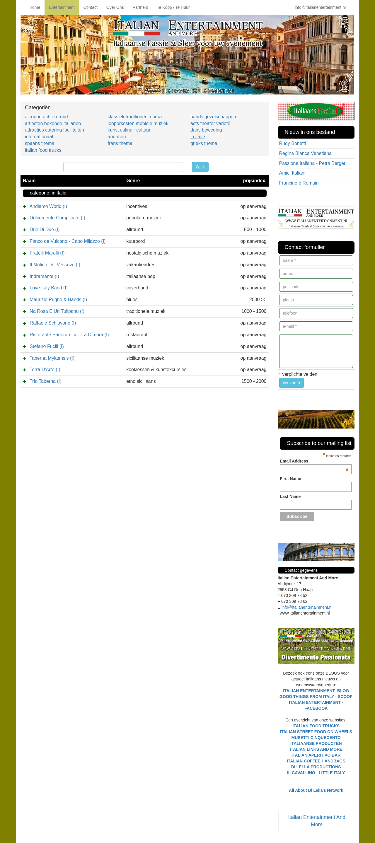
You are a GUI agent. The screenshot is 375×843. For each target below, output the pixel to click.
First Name (290, 478)
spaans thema (39, 143)
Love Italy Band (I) (49, 287)
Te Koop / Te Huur (173, 7)
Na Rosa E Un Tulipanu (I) (57, 311)
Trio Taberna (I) (45, 381)
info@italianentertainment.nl (320, 7)
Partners (140, 7)
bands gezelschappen (213, 116)
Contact (90, 7)
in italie (197, 136)
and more (117, 136)
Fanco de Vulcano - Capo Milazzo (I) (67, 241)
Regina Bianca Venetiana (305, 153)
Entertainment (61, 7)
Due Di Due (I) (44, 229)
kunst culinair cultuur (129, 129)
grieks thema (203, 143)
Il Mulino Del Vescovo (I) (55, 264)
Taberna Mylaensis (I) (52, 358)
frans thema (120, 143)
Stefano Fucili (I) (47, 346)
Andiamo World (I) (48, 206)
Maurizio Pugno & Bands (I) (58, 299)
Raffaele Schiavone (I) (53, 322)
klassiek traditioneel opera (135, 116)
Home (34, 7)
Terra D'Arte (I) (45, 369)
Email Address (314, 461)
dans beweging (206, 129)
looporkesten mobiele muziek (138, 123)
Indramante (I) (44, 276)
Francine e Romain (299, 182)
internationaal (39, 136)
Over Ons (115, 7)
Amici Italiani (292, 172)
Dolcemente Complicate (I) (57, 217)
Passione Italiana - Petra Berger (312, 163)
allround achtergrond (46, 116)
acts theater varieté (210, 123)
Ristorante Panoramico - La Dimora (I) (69, 334)
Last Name (290, 496)
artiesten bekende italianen (53, 123)
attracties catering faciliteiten (54, 129)
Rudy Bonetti (292, 143)
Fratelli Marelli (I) (47, 252)
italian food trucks (43, 150)
